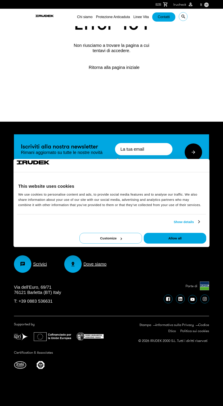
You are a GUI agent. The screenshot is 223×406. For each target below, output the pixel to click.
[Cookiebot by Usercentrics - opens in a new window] (36, 165)
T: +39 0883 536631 (33, 301)
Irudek (26, 17)
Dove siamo (85, 264)
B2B (161, 4)
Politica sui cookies (194, 331)
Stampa (145, 324)
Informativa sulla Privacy (174, 324)
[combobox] (200, 4)
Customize (111, 238)
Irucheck (183, 4)
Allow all (175, 238)
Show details (184, 222)
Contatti (185, 17)
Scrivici (30, 264)
